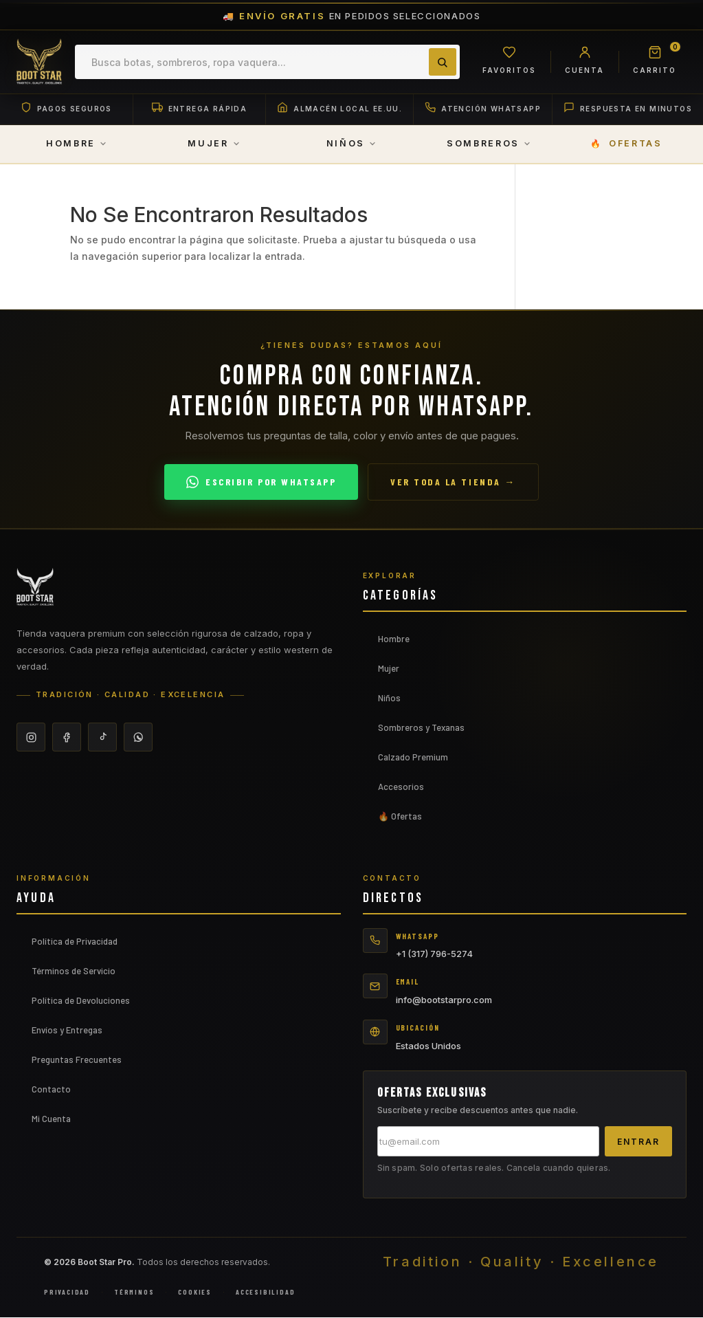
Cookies (195, 1292)
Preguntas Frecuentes (77, 1059)
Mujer (388, 668)
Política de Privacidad (75, 941)
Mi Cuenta (51, 1118)
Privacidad (67, 1292)
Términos (134, 1292)
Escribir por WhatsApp (261, 482)
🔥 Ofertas (400, 816)
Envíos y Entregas (67, 1029)
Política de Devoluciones (81, 1000)
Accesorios (401, 787)
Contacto (51, 1089)
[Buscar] (441, 62)
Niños (389, 698)
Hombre (394, 639)
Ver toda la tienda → (452, 482)
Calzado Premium (413, 757)
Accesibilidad (265, 1292)
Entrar (638, 1141)
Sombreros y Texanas (421, 728)
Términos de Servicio (73, 970)
